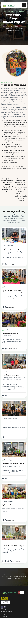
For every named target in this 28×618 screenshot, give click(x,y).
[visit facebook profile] (2, 607)
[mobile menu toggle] (24, 5)
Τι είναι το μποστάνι (6, 611)
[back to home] (9, 5)
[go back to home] (9, 593)
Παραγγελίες (4, 614)
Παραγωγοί (4, 616)
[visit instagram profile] (5, 607)
